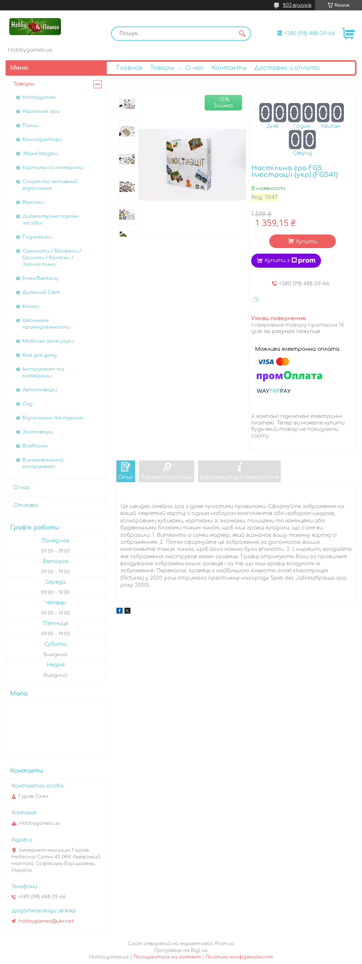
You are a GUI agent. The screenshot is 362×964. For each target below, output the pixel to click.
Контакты (229, 68)
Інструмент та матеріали (43, 372)
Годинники (37, 237)
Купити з (289, 260)
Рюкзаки (33, 202)
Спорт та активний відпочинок (50, 185)
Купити (306, 241)
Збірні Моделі (40, 153)
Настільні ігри (41, 111)
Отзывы (25, 505)
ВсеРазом (35, 446)
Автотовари (40, 389)
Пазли (30, 125)
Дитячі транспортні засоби (50, 220)
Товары (162, 68)
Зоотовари (38, 432)
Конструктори (42, 139)
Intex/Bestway (40, 278)
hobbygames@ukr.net (46, 921)
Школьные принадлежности (46, 324)
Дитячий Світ (41, 292)
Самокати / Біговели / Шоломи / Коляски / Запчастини (52, 257)
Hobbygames (39, 97)
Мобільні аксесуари (48, 341)
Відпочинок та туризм (53, 418)
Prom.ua (224, 943)
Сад (28, 403)
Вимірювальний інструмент (43, 463)
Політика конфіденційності (239, 957)
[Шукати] (242, 33)
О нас (194, 68)
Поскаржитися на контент (167, 957)
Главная (129, 68)
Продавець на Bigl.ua (181, 950)
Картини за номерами (53, 167)
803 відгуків (297, 5)
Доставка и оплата (287, 68)
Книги (30, 306)
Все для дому (40, 355)
